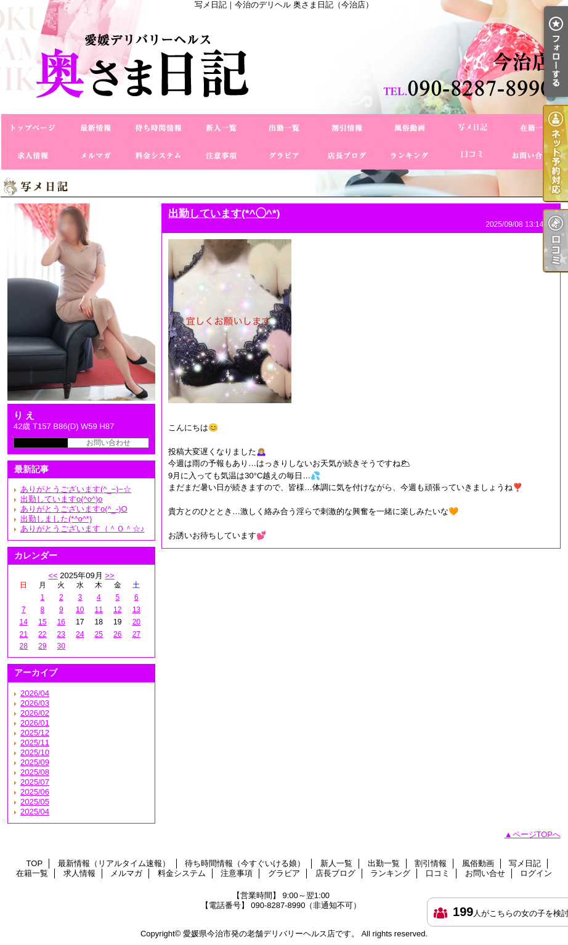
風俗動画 (409, 128)
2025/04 (34, 811)
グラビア (284, 156)
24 (80, 634)
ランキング (409, 156)
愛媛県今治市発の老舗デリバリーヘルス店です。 (271, 933)
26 (117, 634)
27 (136, 634)
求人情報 (32, 156)
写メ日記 (472, 128)
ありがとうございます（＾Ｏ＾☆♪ (82, 528)
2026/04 (34, 693)
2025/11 (34, 742)
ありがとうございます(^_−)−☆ (75, 489)
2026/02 (34, 713)
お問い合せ (535, 156)
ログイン (536, 873)
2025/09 (34, 762)
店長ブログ (346, 156)
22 (42, 634)
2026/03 (34, 703)
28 (24, 646)
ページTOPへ (537, 834)
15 (42, 622)
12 (117, 609)
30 (61, 646)
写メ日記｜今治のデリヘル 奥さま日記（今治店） (284, 61)
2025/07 (34, 782)
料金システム (158, 156)
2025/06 (34, 791)
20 (136, 622)
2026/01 (34, 722)
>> (109, 575)
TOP (32, 128)
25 (99, 634)
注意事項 (221, 156)
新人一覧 (221, 128)
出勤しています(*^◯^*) (224, 213)
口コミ (472, 156)
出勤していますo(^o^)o (61, 499)
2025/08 (34, 772)
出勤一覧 (284, 128)
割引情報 (346, 128)
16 (61, 622)
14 (24, 622)
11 (99, 609)
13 (136, 609)
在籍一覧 (535, 128)
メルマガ (95, 156)
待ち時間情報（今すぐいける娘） (158, 128)
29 (42, 646)
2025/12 (34, 732)
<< (52, 575)
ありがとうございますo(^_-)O (74, 508)
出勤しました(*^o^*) (56, 518)
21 (24, 634)
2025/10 (34, 752)
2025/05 (34, 801)
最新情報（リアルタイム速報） (95, 128)
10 (80, 609)
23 (61, 634)
